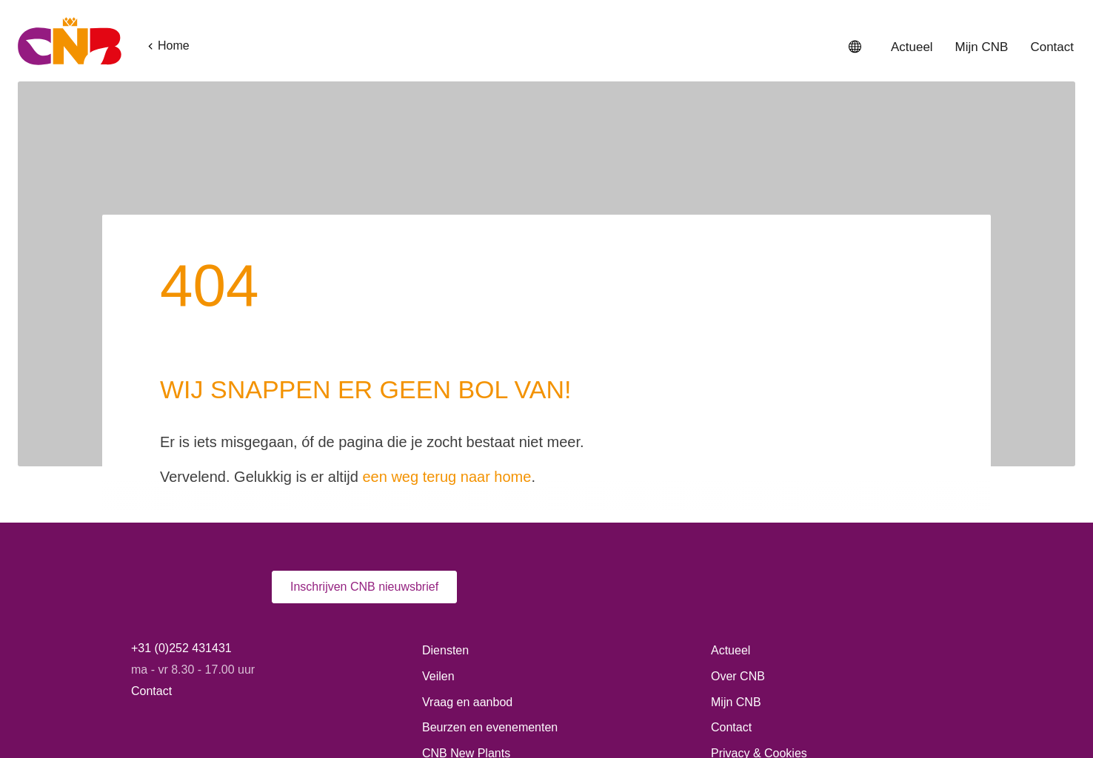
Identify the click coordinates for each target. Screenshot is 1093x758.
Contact (1051, 47)
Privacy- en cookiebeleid (514, 714)
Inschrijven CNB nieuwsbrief (367, 513)
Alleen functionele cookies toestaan (864, 711)
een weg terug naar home (483, 402)
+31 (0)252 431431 (181, 574)
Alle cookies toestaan (864, 670)
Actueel (908, 47)
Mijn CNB (979, 47)
